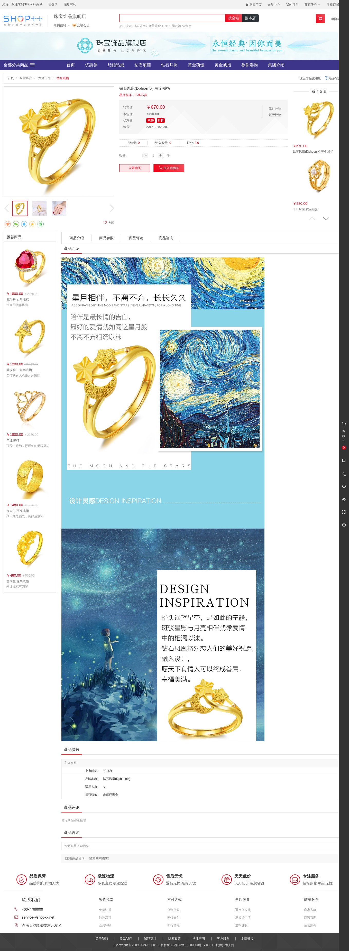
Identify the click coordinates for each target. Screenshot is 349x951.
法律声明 (198, 938)
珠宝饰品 (26, 78)
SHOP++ (209, 945)
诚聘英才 (150, 938)
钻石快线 (141, 26)
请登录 (53, 4)
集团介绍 (276, 65)
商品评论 (136, 238)
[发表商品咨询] (75, 858)
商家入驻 (310, 910)
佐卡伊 (186, 26)
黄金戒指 (223, 65)
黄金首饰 (44, 78)
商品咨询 (166, 238)
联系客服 (333, 78)
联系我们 (126, 938)
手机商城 (335, 4)
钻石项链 (142, 65)
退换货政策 (243, 910)
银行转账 (173, 925)
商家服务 (312, 4)
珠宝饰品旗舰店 (70, 16)
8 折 (161, 120)
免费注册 (105, 910)
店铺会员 (80, 25)
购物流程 (105, 917)
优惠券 (91, 65)
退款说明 (241, 925)
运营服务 (310, 925)
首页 (71, 65)
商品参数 (106, 238)
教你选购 (249, 65)
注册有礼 (70, 4)
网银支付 (173, 917)
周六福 (176, 26)
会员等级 (105, 925)
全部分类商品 (19, 65)
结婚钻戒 (116, 65)
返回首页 (253, 4)
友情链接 (247, 938)
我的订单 (292, 4)
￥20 (150, 120)
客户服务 (223, 938)
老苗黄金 (155, 26)
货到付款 (173, 910)
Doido (166, 26)
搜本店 (250, 18)
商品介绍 (76, 238)
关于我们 (102, 938)
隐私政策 (174, 938)
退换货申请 (243, 917)
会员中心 (274, 4)
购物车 (335, 19)
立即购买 (134, 168)
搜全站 (233, 18)
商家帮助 (310, 917)
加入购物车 (169, 168)
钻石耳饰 (169, 65)
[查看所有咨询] (99, 858)
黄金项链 (196, 65)
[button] (325, 218)
